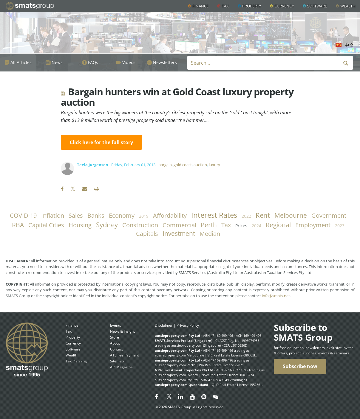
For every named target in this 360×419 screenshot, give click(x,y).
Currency (284, 6)
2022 (246, 216)
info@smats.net (276, 295)
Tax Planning (76, 361)
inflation (52, 215)
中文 (349, 45)
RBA (18, 225)
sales (76, 215)
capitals (147, 234)
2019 (144, 216)
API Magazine (121, 367)
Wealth (348, 6)
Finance (200, 6)
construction (140, 225)
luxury (214, 164)
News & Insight (122, 331)
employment (312, 225)
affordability (170, 215)
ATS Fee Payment (124, 355)
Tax (225, 6)
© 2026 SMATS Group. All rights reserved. (189, 406)
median (210, 234)
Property (251, 6)
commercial (179, 225)
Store (114, 337)
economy (122, 215)
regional (278, 225)
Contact (116, 349)
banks (95, 215)
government (328, 215)
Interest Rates (214, 215)
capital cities (46, 225)
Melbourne (290, 215)
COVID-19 (23, 215)
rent (263, 215)
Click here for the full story (101, 142)
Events (115, 325)
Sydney (107, 224)
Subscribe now (300, 366)
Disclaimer (164, 325)
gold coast (183, 164)
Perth (209, 225)
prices (241, 225)
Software (317, 6)
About (115, 343)
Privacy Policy (188, 325)
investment (179, 233)
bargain (165, 164)
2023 (339, 225)
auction (200, 164)
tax (226, 225)
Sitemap (117, 361)
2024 (256, 225)
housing (80, 225)
